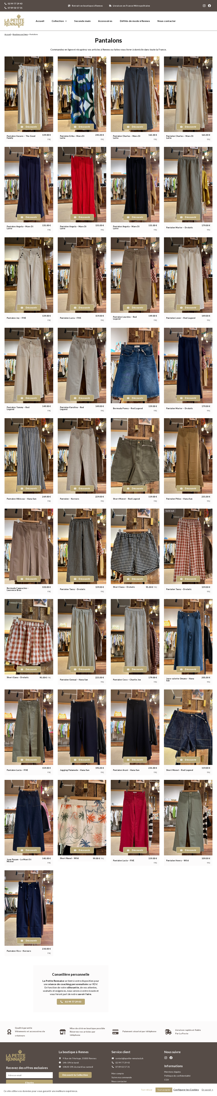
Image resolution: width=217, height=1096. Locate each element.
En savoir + (207, 1089)
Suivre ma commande (122, 1077)
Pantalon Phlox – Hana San (179, 499)
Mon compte (118, 1073)
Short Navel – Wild (69, 858)
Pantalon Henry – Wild (177, 860)
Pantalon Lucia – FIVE (70, 318)
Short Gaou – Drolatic (124, 587)
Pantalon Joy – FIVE (16, 318)
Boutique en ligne (20, 34)
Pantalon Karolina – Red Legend (72, 408)
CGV (166, 1079)
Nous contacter (166, 20)
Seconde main (82, 20)
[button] (29, 127)
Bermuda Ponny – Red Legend (128, 408)
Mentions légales (172, 1071)
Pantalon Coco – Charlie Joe (127, 679)
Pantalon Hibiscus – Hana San (21, 499)
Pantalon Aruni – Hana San (126, 770)
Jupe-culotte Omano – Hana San (180, 679)
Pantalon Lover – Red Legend (180, 318)
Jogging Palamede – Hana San (75, 770)
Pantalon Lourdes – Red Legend (125, 318)
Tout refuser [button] (147, 1090)
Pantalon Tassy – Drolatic (72, 589)
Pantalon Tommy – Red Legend (18, 408)
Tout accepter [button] (163, 1090)
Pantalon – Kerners (69, 499)
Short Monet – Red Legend (126, 499)
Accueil (40, 20)
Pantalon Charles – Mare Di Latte (126, 137)
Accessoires (105, 20)
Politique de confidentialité (177, 1075)
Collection (59, 21)
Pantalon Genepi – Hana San (74, 679)
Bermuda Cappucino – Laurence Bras (18, 589)
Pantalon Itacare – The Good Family (21, 137)
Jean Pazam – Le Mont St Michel (19, 860)
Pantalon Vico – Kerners (19, 951)
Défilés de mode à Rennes (135, 20)
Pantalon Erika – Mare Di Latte (72, 137)
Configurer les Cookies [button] (186, 1089)
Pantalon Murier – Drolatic (179, 227)
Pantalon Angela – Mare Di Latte (20, 227)
